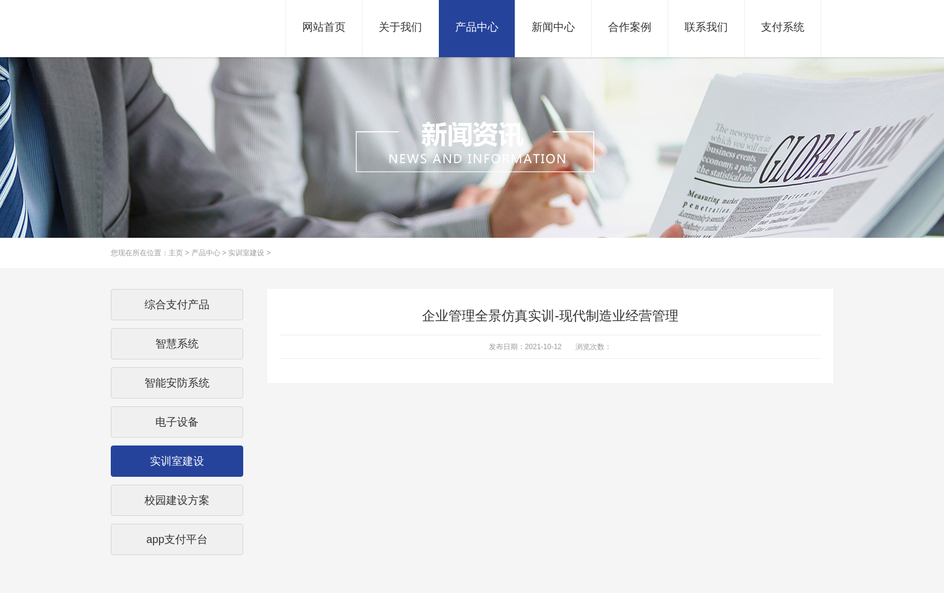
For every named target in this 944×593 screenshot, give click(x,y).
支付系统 (782, 27)
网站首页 (324, 27)
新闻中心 (553, 27)
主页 (176, 253)
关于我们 (400, 27)
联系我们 (706, 27)
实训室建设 (246, 253)
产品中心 (476, 27)
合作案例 (629, 27)
